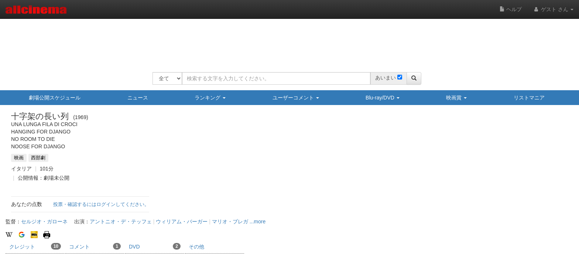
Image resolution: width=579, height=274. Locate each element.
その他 (196, 247)
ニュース (137, 98)
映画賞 (456, 98)
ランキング (210, 98)
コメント (95, 246)
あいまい (385, 77)
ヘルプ (511, 9)
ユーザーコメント (296, 98)
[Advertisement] (287, 40)
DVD (155, 246)
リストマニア (529, 98)
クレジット (35, 246)
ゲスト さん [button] (553, 9)
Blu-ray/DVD (383, 98)
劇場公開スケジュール (54, 98)
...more (258, 221)
